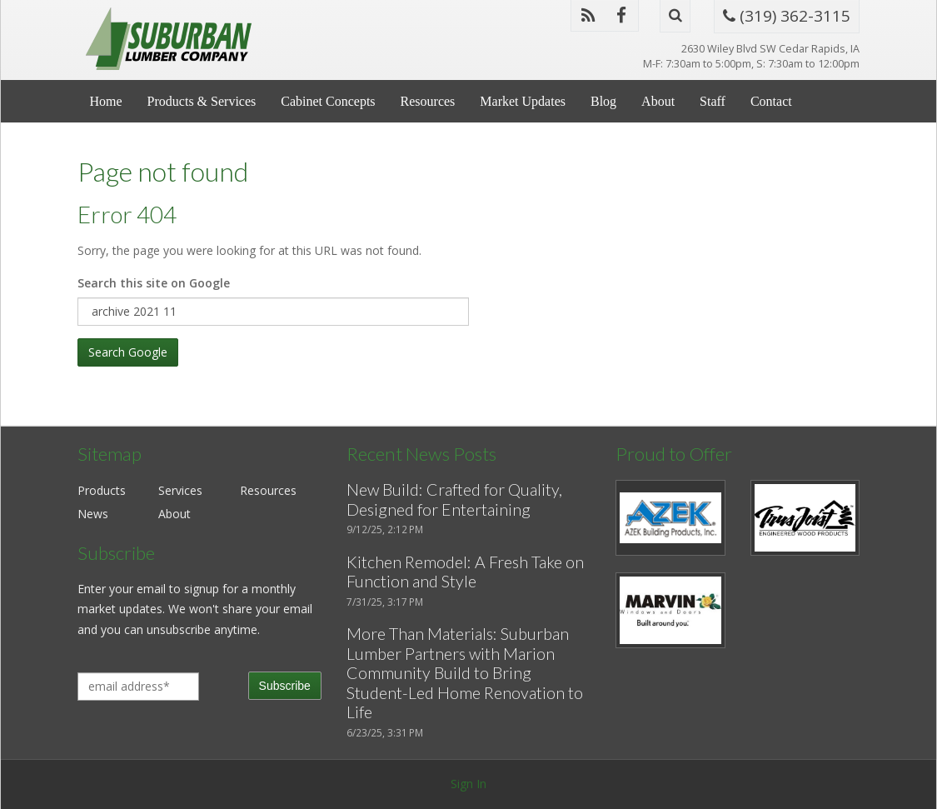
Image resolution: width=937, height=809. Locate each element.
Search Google (127, 352)
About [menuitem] (658, 101)
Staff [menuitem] (712, 101)
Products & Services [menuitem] (202, 101)
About (174, 514)
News (92, 514)
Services (180, 490)
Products (101, 490)
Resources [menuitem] (428, 101)
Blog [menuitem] (603, 101)
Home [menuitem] (106, 101)
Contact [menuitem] (771, 101)
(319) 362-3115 (786, 16)
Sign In (468, 784)
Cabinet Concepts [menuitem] (328, 101)
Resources (268, 490)
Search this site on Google (153, 283)
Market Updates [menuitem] (523, 101)
